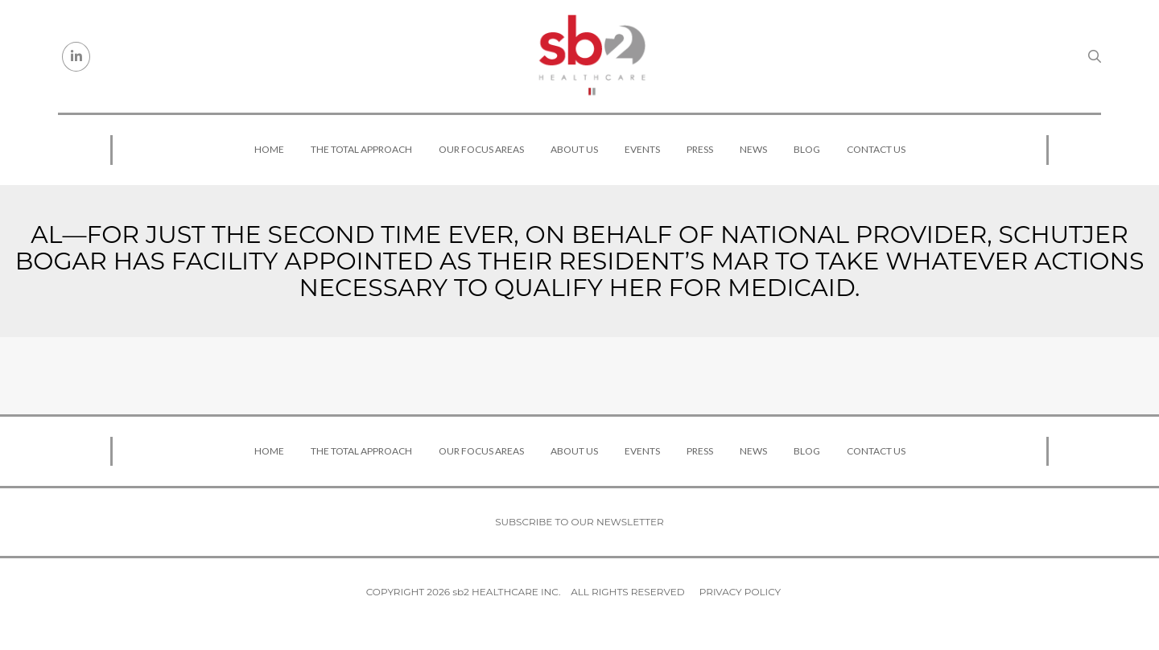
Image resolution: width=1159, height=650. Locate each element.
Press (700, 149)
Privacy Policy (740, 592)
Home (269, 149)
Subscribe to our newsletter (579, 522)
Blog (807, 149)
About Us (574, 149)
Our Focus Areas (481, 149)
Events (642, 149)
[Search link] (1094, 56)
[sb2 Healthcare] (591, 56)
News (753, 149)
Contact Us (876, 149)
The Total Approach (361, 149)
